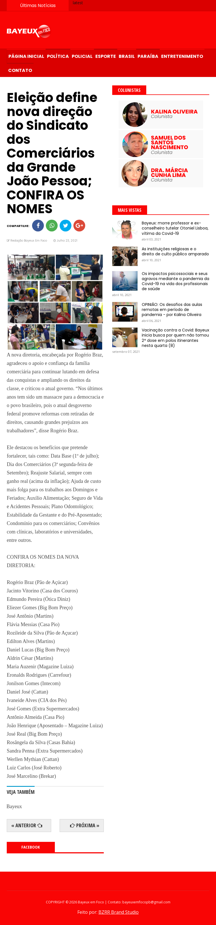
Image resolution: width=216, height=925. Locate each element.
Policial (82, 56)
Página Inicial (26, 56)
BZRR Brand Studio (118, 912)
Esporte (105, 56)
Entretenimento (182, 56)
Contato (20, 70)
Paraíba (148, 56)
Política (58, 56)
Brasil (127, 56)
